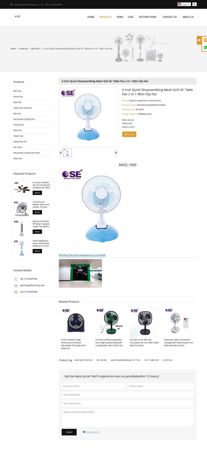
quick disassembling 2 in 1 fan (125, 360)
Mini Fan (35, 48)
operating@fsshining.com (26, 4)
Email (129, 134)
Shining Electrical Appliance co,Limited (82, 255)
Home (90, 17)
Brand (125, 100)
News (120, 17)
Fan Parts (17, 147)
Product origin (129, 104)
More (37, 192)
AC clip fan (102, 360)
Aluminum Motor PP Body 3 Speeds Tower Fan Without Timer (42, 224)
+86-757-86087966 (28, 291)
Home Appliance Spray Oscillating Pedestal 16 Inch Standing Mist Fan (41, 243)
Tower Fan (18, 136)
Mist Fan (17, 130)
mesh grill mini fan (83, 360)
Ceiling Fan (18, 124)
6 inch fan (167, 360)
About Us (188, 17)
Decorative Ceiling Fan (24, 119)
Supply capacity (130, 113)
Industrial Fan (20, 141)
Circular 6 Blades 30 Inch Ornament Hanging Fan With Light (41, 185)
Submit (69, 432)
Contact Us (170, 17)
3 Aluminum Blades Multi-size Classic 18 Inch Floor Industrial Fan (42, 204)
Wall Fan (17, 102)
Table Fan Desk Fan (22, 107)
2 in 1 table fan (151, 360)
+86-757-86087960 (53, 4)
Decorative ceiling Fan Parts (26, 152)
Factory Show (147, 17)
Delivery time (129, 109)
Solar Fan (17, 158)
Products (105, 17)
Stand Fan (18, 96)
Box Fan (17, 113)
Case (130, 17)
